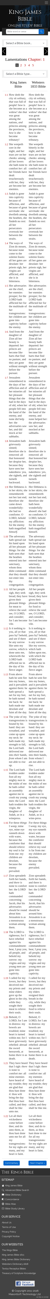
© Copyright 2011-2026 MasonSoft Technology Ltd (25, 1292)
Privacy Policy (9, 1231)
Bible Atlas (9, 1204)
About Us (6, 1222)
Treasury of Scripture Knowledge (19, 1273)
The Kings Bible (10, 1250)
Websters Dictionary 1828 (15, 1264)
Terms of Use (9, 1227)
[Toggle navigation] (46, 2)
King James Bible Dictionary (16, 1259)
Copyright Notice (11, 1236)
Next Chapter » (37, 1163)
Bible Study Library (13, 1208)
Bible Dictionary (12, 1194)
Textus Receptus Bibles (14, 1268)
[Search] (22, 31)
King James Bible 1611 (13, 1254)
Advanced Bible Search (15, 1190)
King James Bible (12, 1185)
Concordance (11, 1199)
